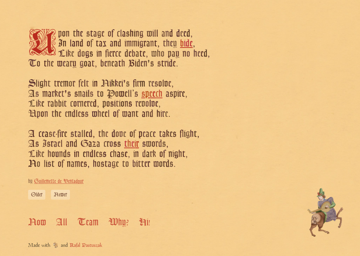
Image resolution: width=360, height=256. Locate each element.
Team (87, 222)
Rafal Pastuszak (86, 245)
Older (37, 194)
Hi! (144, 222)
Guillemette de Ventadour (59, 181)
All (61, 222)
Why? (118, 222)
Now (37, 222)
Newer (60, 194)
